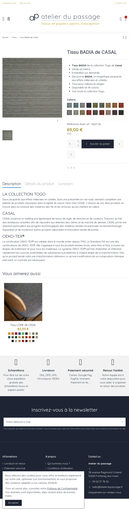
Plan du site (25, 3)
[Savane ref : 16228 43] (23, 337)
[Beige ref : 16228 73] (19, 341)
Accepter (13, 502)
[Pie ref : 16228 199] (33, 341)
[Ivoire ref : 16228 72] (16, 341)
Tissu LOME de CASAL (23, 325)
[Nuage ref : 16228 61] (37, 337)
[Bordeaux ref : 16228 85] (26, 341)
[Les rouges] (16, 333)
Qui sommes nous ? (58, 463)
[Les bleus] (19, 333)
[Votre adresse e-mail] (62, 422)
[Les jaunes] (9, 333)
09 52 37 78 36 (100, 481)
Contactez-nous (9, 3)
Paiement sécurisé (14, 468)
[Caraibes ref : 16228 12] (37, 333)
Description (11, 184)
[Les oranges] (12, 333)
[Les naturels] (30, 333)
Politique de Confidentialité (62, 488)
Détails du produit (39, 184)
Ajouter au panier (97, 143)
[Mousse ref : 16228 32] (12, 337)
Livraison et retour (15, 463)
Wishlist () (120, 3)
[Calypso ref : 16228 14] (9, 337)
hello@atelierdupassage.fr (107, 487)
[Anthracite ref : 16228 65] (12, 341)
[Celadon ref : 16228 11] (33, 333)
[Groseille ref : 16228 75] (23, 341)
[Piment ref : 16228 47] (30, 337)
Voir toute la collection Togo (88, 91)
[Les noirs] (26, 333)
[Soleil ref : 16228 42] (19, 337)
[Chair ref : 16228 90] (30, 341)
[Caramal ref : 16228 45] (26, 337)
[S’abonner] (122, 422)
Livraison (65, 184)
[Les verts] (23, 333)
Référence (73, 124)
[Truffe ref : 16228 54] (33, 337)
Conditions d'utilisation (60, 468)
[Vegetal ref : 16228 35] (16, 337)
